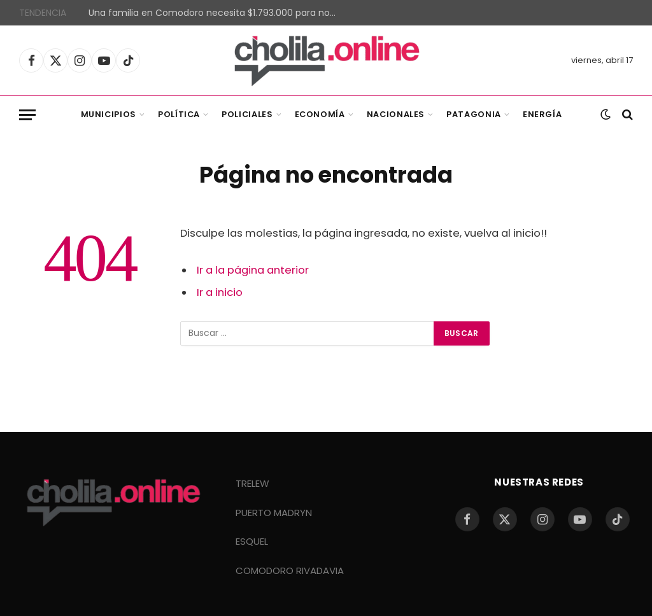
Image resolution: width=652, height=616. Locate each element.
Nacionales (396, 114)
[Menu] (27, 115)
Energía (542, 114)
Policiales (247, 114)
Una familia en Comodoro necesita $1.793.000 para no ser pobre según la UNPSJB (216, 12)
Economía (320, 114)
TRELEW (252, 483)
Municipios (108, 114)
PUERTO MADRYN (274, 512)
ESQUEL (252, 541)
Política (179, 114)
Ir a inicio (220, 292)
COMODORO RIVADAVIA (290, 570)
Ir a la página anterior (253, 270)
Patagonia (473, 114)
